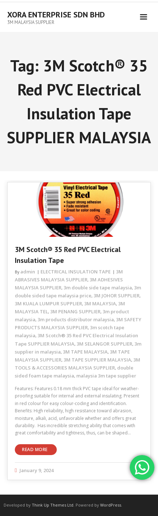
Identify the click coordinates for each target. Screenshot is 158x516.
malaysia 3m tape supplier (106, 375)
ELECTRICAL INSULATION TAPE (75, 271)
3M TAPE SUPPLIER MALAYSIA (97, 359)
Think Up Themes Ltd (52, 505)
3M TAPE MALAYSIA (85, 351)
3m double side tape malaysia (98, 287)
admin (27, 271)
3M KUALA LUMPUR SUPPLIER (48, 303)
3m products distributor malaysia (76, 319)
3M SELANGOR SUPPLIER (104, 343)
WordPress (110, 505)
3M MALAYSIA (100, 303)
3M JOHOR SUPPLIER (117, 295)
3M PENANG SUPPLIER (75, 311)
